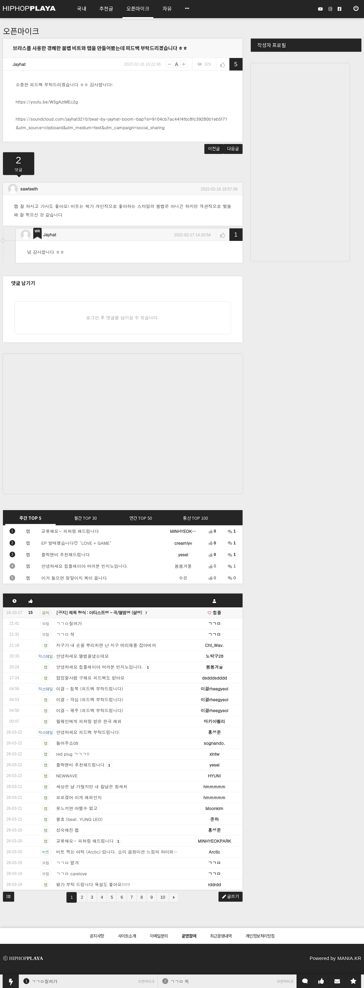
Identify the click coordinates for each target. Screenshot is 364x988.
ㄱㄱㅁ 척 (179, 981)
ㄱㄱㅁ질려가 (44, 981)
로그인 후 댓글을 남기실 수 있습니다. (122, 317)
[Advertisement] (68, 422)
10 (162, 897)
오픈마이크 (21, 31)
